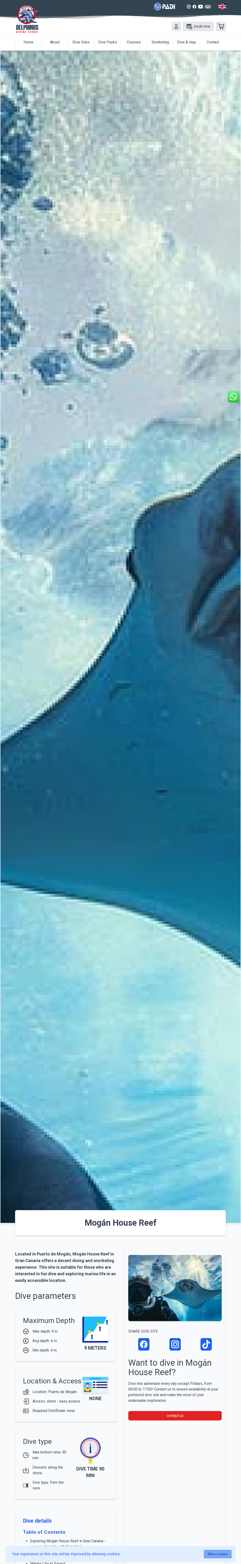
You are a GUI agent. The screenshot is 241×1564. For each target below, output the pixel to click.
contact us (175, 1415)
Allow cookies (218, 1554)
